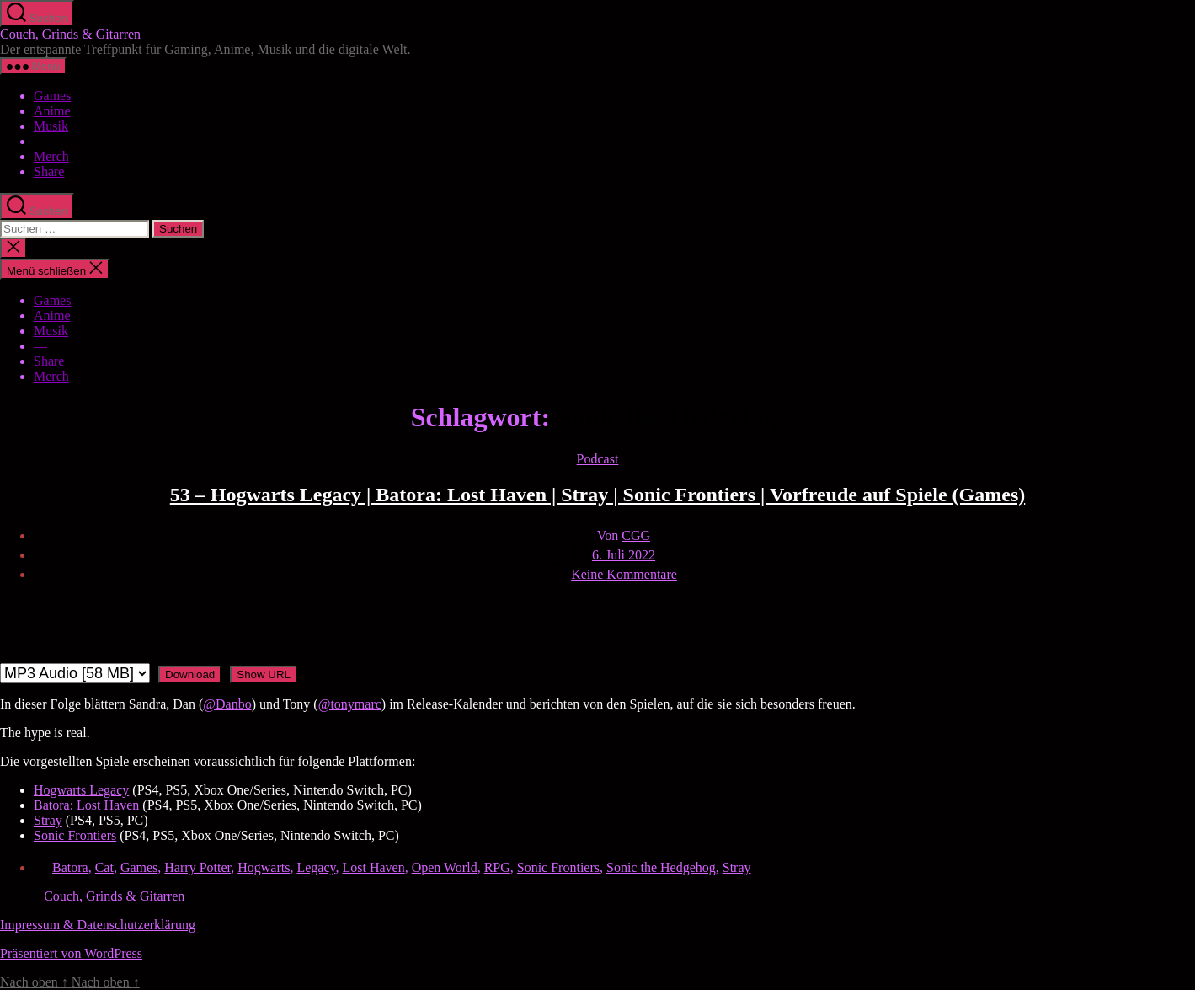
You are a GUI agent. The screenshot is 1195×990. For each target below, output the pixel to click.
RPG (497, 867)
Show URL (264, 674)
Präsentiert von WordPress (71, 953)
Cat (104, 867)
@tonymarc (349, 704)
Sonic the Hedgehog (661, 867)
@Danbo (227, 704)
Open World (444, 867)
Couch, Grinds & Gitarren (70, 34)
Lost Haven (373, 867)
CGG (636, 535)
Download (190, 674)
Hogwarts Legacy (81, 790)
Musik (51, 126)
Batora (70, 867)
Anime (52, 111)
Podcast (598, 459)
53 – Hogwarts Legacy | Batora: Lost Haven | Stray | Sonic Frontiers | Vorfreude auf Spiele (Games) (598, 495)
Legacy (315, 867)
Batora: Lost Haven (86, 805)
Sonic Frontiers (75, 835)
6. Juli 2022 (623, 555)
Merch (51, 156)
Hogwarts (263, 867)
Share (49, 171)
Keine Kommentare (624, 574)
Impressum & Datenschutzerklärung (97, 925)
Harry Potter (197, 867)
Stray (48, 820)
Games (52, 95)
